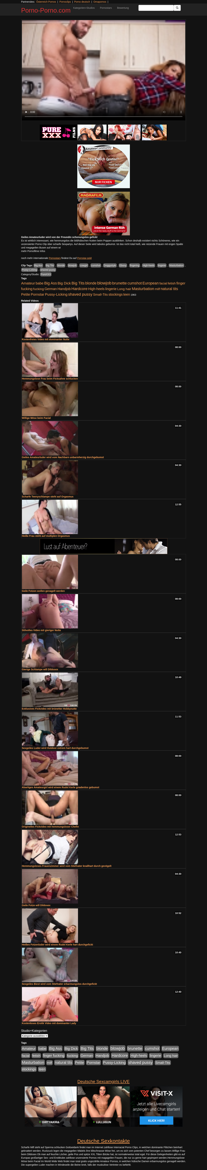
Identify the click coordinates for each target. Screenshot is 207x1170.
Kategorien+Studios (84, 7)
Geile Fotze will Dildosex (36, 905)
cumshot (95, 265)
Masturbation (176, 265)
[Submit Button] (177, 8)
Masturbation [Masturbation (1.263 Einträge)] (143, 289)
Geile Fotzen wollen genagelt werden (43, 591)
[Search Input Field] (156, 8)
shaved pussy (48, 269)
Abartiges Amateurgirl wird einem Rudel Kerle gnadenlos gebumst (60, 787)
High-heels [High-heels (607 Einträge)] (96, 289)
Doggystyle (110, 265)
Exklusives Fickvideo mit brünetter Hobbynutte (49, 708)
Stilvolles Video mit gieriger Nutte (41, 630)
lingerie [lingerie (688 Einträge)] (111, 289)
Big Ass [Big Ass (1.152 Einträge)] (50, 283)
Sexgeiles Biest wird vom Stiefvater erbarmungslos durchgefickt (59, 984)
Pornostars (106, 7)
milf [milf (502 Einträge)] (157, 289)
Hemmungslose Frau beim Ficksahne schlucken (50, 378)
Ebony (122, 265)
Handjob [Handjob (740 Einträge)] (64, 289)
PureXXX (46, 274)
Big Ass (38, 265)
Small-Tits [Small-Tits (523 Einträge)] (100, 294)
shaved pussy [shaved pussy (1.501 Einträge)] (80, 294)
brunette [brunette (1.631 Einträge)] (119, 283)
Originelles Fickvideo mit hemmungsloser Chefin (50, 826)
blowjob (72, 265)
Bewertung (123, 7)
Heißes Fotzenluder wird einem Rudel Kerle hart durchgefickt (57, 944)
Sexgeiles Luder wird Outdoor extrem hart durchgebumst (55, 748)
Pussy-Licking (29, 269)
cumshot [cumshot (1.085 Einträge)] (134, 283)
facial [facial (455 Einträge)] (163, 283)
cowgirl (84, 265)
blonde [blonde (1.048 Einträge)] (90, 283)
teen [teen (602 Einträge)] (126, 294)
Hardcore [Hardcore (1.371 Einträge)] (79, 289)
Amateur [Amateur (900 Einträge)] (28, 283)
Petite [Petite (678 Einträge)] (25, 294)
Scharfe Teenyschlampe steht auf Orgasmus (48, 496)
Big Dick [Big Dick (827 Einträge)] (64, 283)
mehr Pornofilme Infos (33, 251)
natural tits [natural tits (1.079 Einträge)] (169, 289)
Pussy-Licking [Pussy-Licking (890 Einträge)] (56, 294)
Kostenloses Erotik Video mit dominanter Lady (49, 1023)
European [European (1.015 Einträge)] (150, 283)
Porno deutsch (82, 1)
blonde (61, 265)
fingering (134, 265)
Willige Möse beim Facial (36, 418)
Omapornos (99, 1)
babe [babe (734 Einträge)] (39, 283)
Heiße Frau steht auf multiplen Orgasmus (46, 536)
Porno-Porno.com (46, 10)
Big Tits (50, 265)
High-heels (148, 265)
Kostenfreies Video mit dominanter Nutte (45, 339)
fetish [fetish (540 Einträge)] (172, 283)
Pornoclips (65, 1)
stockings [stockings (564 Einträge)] (115, 294)
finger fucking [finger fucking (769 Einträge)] (53, 1055)
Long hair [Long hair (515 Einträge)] (124, 289)
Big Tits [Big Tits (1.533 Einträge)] (78, 283)
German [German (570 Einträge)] (51, 289)
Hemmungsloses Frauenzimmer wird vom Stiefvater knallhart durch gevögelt (66, 866)
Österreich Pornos (46, 1)
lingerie (162, 265)
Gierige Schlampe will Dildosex (40, 669)
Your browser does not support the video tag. (103, 70)
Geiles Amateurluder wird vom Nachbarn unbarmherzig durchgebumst (63, 457)
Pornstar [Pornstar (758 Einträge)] (37, 294)
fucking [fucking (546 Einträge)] (38, 289)
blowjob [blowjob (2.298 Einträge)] (104, 283)
